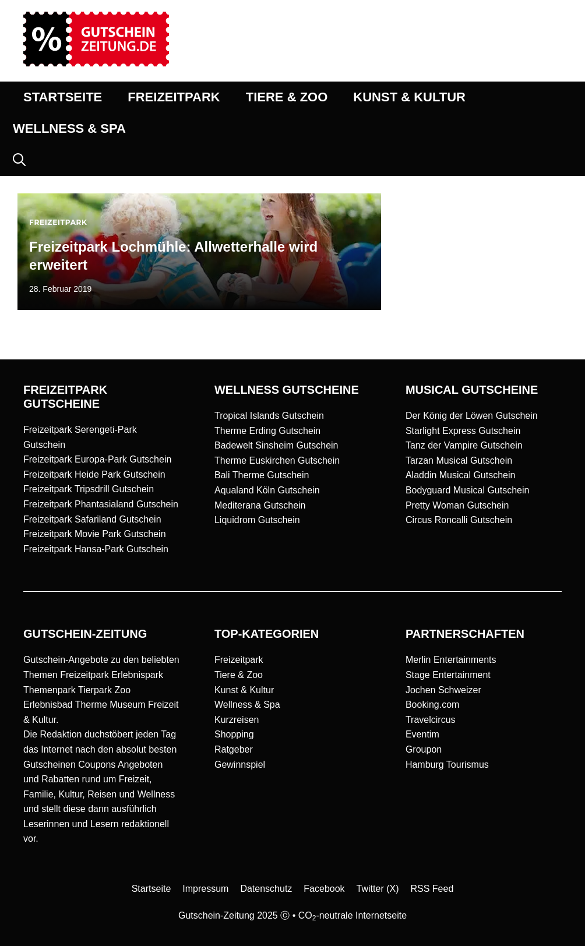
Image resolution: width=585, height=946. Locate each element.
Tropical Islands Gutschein (269, 416)
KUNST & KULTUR (409, 97)
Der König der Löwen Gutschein (472, 416)
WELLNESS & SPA (69, 128)
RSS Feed (432, 889)
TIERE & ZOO (287, 97)
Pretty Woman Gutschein (457, 505)
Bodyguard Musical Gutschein (468, 490)
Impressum (205, 889)
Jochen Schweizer (443, 690)
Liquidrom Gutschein (257, 520)
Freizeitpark (238, 660)
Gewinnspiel (239, 764)
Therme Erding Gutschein (267, 431)
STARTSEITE (62, 97)
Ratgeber (233, 749)
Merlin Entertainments (451, 660)
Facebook (324, 889)
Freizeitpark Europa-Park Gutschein (97, 459)
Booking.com (433, 705)
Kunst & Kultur (244, 690)
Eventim (422, 734)
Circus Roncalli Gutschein (459, 520)
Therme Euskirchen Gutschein (277, 460)
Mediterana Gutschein (260, 505)
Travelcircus (431, 720)
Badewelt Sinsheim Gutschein (276, 445)
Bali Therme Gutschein (261, 475)
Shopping (234, 734)
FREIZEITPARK (174, 97)
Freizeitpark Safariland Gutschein (92, 519)
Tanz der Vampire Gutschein (464, 445)
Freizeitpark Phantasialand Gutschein (100, 504)
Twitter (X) (378, 889)
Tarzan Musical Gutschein (459, 460)
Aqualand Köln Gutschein (267, 490)
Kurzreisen (236, 720)
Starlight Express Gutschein (463, 431)
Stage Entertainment (448, 675)
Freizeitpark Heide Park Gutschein (94, 474)
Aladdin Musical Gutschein (461, 475)
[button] (19, 160)
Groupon (424, 749)
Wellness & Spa (247, 705)
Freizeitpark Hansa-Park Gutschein (95, 549)
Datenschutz (266, 889)
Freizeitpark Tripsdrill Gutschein (88, 489)
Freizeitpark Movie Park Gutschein (94, 534)
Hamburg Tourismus (447, 764)
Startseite (151, 889)
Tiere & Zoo (238, 675)
